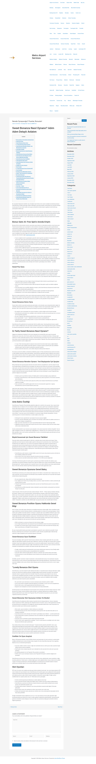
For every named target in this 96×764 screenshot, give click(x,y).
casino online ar (70, 262)
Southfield (74, 90)
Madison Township (63, 59)
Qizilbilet (69, 325)
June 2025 (69, 167)
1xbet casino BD (70, 205)
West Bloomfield (64, 105)
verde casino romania (72, 356)
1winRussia (69, 201)
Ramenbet (69, 327)
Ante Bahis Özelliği (20, 149)
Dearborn (68, 23)
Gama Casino (70, 277)
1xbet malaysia (70, 214)
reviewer (69, 332)
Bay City (82, 2)
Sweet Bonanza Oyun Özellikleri (23, 159)
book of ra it (69, 251)
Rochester (78, 80)
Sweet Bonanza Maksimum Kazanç (23, 195)
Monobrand (69, 295)
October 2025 (70, 158)
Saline (82, 85)
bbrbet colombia (70, 242)
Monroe (65, 64)
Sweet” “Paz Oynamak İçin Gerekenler (24, 173)
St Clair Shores (81, 90)
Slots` (68, 340)
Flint (55, 33)
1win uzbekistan (70, 199)
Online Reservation (54, 74)
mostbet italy (70, 301)
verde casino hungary (71, 351)
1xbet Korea (69, 212)
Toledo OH (76, 95)
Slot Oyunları (19, 166)
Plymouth (83, 74)
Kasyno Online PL (71, 286)
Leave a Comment (16, 123)
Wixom (51, 110)
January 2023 (70, 178)
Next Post (60, 706)
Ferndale (81, 28)
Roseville (66, 85)
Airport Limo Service (54, 2)
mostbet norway (70, 303)
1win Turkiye (70, 197)
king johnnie (69, 288)
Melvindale (77, 59)
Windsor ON (78, 105)
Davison (62, 23)
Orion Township (63, 74)
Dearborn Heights (76, 23)
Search (68, 118)
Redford (66, 80)
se (67, 336)
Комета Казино (70, 360)
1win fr (68, 192)
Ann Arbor (62, 2)
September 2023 (70, 175)
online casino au (70, 314)
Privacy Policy (59, 80)
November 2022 (70, 182)
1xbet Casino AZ (70, 203)
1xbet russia (70, 216)
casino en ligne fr (71, 258)
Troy (65, 100)
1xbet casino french (71, 208)
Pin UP (68, 316)
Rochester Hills (53, 85)
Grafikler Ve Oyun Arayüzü (21, 165)
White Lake (72, 105)
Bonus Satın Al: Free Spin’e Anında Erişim (25, 139)
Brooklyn (67, 12)
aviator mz (69, 234)
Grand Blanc (65, 33)
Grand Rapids (73, 33)
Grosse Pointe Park (65, 38)
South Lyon (67, 90)
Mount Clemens (72, 64)
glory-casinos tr (70, 282)
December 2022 (70, 180)
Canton (72, 12)
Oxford (69, 74)
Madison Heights (53, 59)
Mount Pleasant (80, 64)
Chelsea (51, 18)
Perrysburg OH (76, 74)
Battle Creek (76, 2)
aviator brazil (70, 232)
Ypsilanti (56, 110)
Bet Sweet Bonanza (20, 174)
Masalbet (69, 292)
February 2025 (70, 171)
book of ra (69, 249)
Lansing (70, 49)
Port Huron (52, 80)
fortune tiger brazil (71, 275)
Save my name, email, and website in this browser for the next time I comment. (31, 740)
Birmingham (57, 7)
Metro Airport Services (39, 56)
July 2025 (69, 165)
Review (68, 329)
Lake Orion (64, 49)
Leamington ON (82, 49)
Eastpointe (59, 28)
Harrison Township (65, 43)
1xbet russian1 (70, 218)
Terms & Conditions (68, 95)
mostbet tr (69, 310)
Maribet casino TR (71, 290)
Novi (65, 69)
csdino (68, 273)
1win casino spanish (71, 190)
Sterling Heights (58, 95)
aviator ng (69, 236)
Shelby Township (59, 90)
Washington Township (77, 100)
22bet (68, 221)
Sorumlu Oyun (19, 184)
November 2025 (70, 156)
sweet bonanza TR (71, 347)
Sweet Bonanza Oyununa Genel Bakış (24, 154)
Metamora (83, 59)
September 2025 (70, 160)
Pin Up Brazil (70, 319)
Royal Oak (72, 85)
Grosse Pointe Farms (54, 38)
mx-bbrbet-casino (71, 312)
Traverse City (59, 100)
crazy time (69, 271)
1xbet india (69, 210)
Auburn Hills (69, 2)
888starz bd (69, 225)
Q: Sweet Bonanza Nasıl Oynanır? (23, 144)
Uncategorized (24, 123)
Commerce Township (54, 23)
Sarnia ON (52, 90)
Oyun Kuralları (19, 170)
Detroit (82, 23)
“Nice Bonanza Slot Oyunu (21, 160)
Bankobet (69, 238)
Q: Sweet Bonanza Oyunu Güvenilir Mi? (24, 168)
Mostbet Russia (70, 308)
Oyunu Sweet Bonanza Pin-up (22, 187)
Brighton (61, 12)
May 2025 (69, 169)
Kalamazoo (57, 49)
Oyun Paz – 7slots (20, 186)
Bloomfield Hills (65, 7)
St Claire (51, 95)
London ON (60, 54)
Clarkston (64, 18)
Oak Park (70, 69)
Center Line (78, 12)
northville (60, 69)
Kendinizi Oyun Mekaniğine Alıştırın (23, 171)
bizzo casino (70, 247)
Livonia (54, 54)
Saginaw (77, 85)
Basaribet (69, 240)
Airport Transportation (72, 227)
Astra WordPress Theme (59, 758)
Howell (83, 43)
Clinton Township (72, 18)
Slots (68, 338)
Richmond (72, 80)
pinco (68, 323)
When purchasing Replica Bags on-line (75, 134)
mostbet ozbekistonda (72, 305)
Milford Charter (58, 64)
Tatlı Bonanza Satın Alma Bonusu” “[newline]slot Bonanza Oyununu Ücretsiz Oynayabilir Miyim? (25, 178)
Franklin (59, 33)
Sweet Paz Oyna (19, 141)
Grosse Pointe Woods (54, 43)
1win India (69, 195)
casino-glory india (71, 269)
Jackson (51, 49)
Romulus (60, 85)
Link (51, 54)
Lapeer (75, 49)
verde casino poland (71, 353)
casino (68, 255)
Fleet (51, 33)
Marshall (71, 59)
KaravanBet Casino (71, 284)
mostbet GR (69, 297)
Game (68, 279)
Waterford (52, 105)
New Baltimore (53, 69)
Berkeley (51, 7)
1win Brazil (69, 188)
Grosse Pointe (81, 33)
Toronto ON (52, 100)
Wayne (57, 105)
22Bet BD (69, 223)
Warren (69, 100)
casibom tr (69, 253)
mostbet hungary (71, 299)
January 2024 (70, 173)
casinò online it (70, 264)
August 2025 (70, 162)
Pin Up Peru (69, 321)
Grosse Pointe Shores (75, 38)
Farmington (66, 28)
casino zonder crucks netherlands (74, 266)
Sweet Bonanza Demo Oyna (22, 143)
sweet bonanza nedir (30, 234)
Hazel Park (73, 43)
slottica (69, 343)
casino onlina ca (70, 260)
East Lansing (52, 28)
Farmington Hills (74, 28)
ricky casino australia (71, 334)
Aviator (68, 229)
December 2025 (70, 154)
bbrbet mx (69, 245)
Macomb (75, 54)
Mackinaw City (68, 54)
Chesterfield (57, 18)
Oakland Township (77, 69)
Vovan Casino (70, 358)
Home (78, 43)
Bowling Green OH (53, 12)
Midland (51, 64)
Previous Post (13, 706)
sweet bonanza (70, 345)
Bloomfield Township (75, 7)
